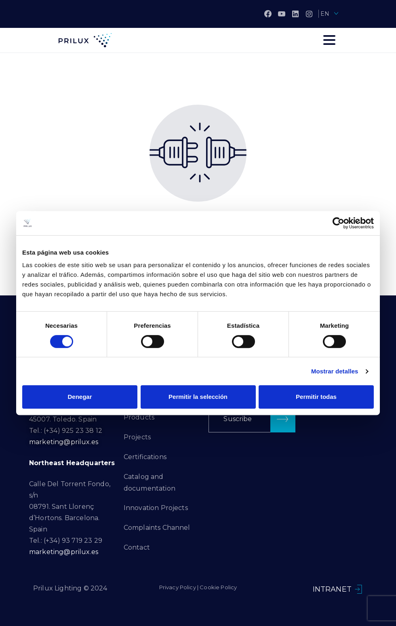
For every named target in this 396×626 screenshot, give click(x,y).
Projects (137, 437)
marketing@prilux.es (63, 442)
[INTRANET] (358, 589)
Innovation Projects (156, 508)
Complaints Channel (157, 527)
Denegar (79, 396)
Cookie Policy (218, 587)
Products (139, 417)
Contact (137, 547)
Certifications (145, 457)
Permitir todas (316, 396)
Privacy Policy (177, 587)
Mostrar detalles (334, 371)
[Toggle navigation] (329, 40)
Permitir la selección (198, 396)
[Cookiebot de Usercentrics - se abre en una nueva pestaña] (338, 223)
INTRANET (332, 589)
